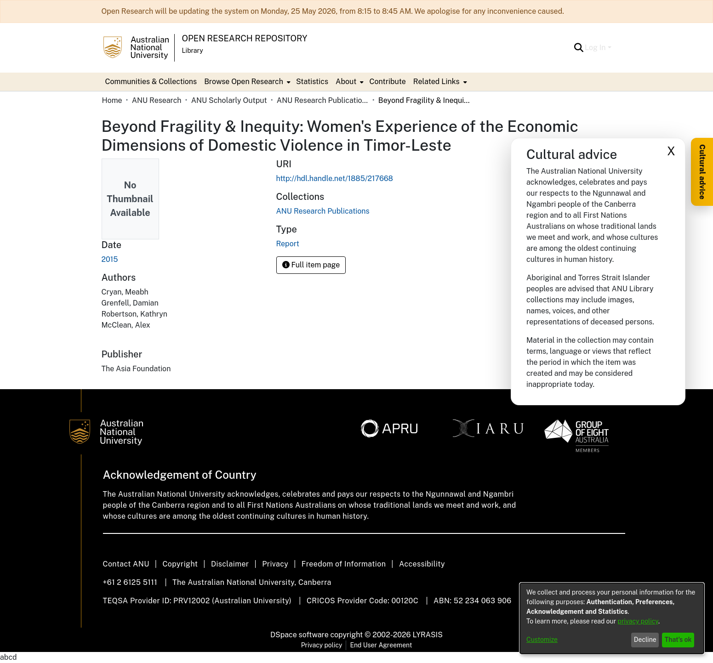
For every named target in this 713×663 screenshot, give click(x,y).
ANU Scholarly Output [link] (229, 100)
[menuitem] (246, 82)
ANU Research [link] (157, 100)
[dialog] (612, 618)
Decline (645, 639)
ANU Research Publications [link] (323, 100)
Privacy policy (321, 645)
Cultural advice (702, 171)
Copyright (180, 564)
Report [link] (287, 243)
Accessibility (422, 564)
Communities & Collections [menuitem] (151, 81)
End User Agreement (381, 645)
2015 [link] (110, 259)
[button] (578, 47)
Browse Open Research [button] (243, 81)
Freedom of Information (344, 564)
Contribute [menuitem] (387, 81)
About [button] (346, 81)
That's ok (678, 639)
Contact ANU (126, 564)
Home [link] (112, 100)
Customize (542, 639)
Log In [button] (596, 47)
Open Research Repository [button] (245, 38)
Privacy (275, 564)
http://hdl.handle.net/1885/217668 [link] (334, 178)
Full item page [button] (311, 265)
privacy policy (638, 621)
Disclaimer (230, 564)
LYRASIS (427, 634)
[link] (323, 211)
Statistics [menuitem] (312, 81)
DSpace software (299, 634)
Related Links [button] (436, 81)
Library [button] (192, 50)
